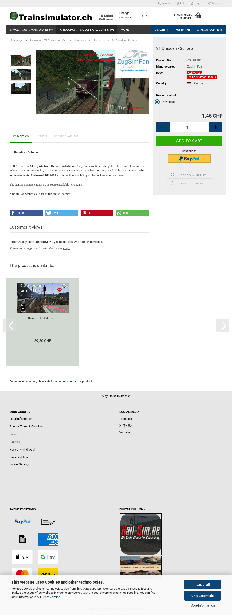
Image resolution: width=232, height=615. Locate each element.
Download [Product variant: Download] (165, 102)
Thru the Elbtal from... (42, 318)
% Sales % (161, 29)
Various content (209, 29)
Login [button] (196, 3)
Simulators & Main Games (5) (31, 29)
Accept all (203, 584)
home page (65, 381)
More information (202, 605)
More (125, 29)
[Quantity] (189, 127)
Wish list (215, 3)
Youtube (124, 432)
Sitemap (15, 442)
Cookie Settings (20, 464)
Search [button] (164, 3)
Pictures (41, 136)
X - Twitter (126, 425)
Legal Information (21, 418)
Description (21, 136)
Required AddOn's (66, 136)
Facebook (125, 418)
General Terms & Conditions (27, 426)
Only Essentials (202, 596)
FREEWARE (182, 29)
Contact (14, 434)
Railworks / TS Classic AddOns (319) (87, 29)
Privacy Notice (51, 597)
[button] (180, 3)
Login (66, 248)
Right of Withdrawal (22, 449)
